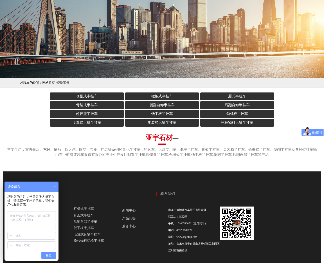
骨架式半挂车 (184, 96)
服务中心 (129, 208)
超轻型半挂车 (50, 105)
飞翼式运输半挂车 (184, 105)
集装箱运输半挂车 (229, 105)
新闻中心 (129, 193)
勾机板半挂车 (139, 105)
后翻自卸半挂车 (274, 96)
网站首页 (48, 82)
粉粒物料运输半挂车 (274, 105)
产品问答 (129, 200)
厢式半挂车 (139, 96)
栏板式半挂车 (95, 96)
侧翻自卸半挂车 (229, 96)
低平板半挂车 (95, 105)
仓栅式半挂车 (50, 96)
